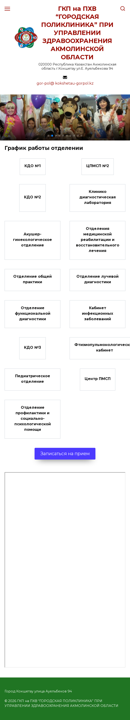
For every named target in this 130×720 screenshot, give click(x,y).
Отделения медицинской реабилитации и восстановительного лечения (97, 239)
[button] (48, 136)
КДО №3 (32, 347)
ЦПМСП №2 (97, 166)
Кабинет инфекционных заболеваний (97, 313)
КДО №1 (32, 166)
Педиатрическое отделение (32, 379)
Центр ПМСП (98, 379)
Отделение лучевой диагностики (97, 279)
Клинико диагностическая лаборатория (97, 197)
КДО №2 (32, 197)
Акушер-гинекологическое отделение (32, 239)
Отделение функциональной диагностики (32, 313)
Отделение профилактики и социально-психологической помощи (32, 418)
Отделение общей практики (32, 279)
